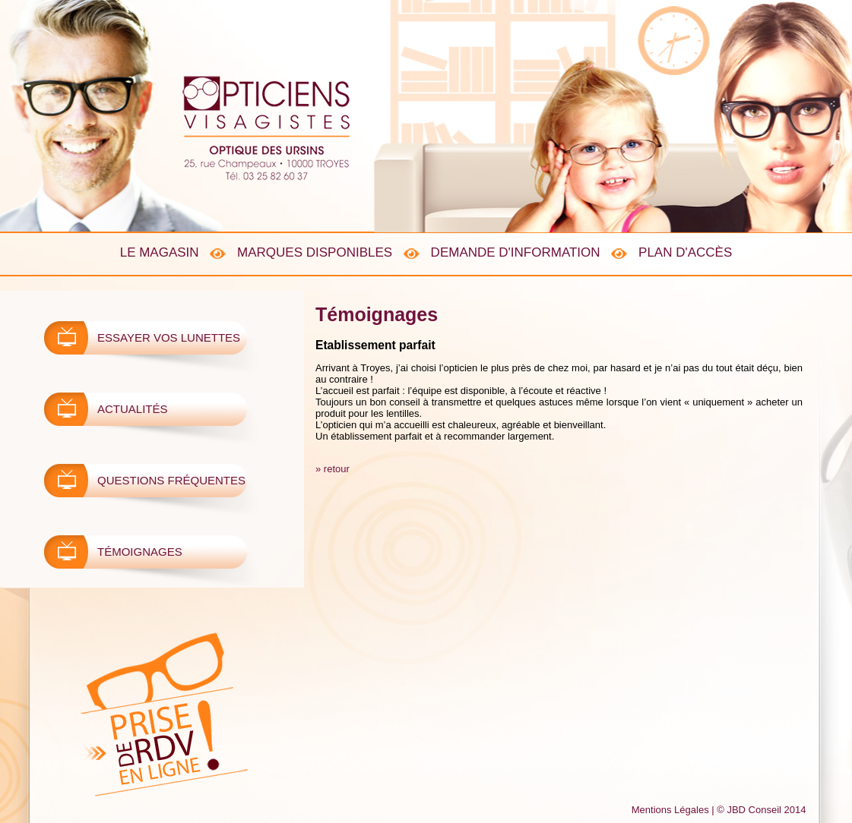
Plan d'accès (685, 252)
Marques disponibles (314, 252)
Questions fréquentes (171, 480)
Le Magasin (159, 252)
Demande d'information (515, 252)
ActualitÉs (132, 408)
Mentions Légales (670, 809)
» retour (332, 469)
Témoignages (139, 551)
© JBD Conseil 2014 (761, 809)
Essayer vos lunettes (168, 337)
